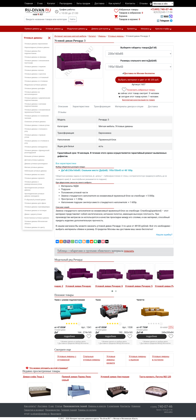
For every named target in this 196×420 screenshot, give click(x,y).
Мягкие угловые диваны (34, 167)
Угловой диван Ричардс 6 (128, 286)
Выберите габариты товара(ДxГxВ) (138, 47)
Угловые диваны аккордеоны (36, 147)
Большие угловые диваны (34, 156)
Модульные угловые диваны (35, 85)
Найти (72, 19)
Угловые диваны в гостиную (35, 210)
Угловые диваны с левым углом (37, 125)
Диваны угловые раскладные (36, 164)
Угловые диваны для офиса (35, 203)
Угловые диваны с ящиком (35, 67)
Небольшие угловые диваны (35, 171)
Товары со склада (87, 410)
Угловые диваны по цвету (34, 227)
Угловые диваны (54, 29)
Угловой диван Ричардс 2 (68, 286)
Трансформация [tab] (102, 106)
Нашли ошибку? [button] (164, 234)
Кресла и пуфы (163, 29)
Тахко (98, 300)
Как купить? (115, 3)
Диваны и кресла (97, 406)
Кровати (132, 29)
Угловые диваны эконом (34, 70)
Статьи (58, 406)
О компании (113, 406)
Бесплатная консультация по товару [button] (138, 100)
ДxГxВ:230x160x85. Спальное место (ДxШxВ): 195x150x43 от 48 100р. (97, 170)
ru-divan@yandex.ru (40, 414)
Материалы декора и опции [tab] (129, 106)
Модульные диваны (77, 29)
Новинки (135, 406)
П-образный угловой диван (35, 200)
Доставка (99, 3)
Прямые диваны (33, 29)
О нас (40, 3)
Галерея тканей (69, 410)
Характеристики (81, 106)
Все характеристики (66, 163)
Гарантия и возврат (34, 410)
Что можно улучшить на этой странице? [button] (48, 368)
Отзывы (144, 3)
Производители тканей (75, 406)
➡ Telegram (164, 20)
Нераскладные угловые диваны (36, 47)
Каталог (51, 3)
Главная (29, 3)
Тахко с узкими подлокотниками (69, 300)
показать (129, 250)
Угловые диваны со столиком (36, 81)
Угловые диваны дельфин (34, 88)
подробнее (69, 336)
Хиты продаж (83, 3)
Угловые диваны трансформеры (37, 207)
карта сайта (168, 412)
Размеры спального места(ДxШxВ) (138, 60)
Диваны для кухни (101, 29)
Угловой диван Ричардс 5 (158, 286)
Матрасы (146, 29)
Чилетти (140, 300)
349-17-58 (163, 12)
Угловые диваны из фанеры (35, 57)
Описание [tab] (63, 106)
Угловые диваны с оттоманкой (36, 77)
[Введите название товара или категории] (46, 19)
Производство (52, 410)
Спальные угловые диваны (35, 122)
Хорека (118, 29)
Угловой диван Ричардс (97, 286)
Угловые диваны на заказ (34, 174)
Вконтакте (56, 414)
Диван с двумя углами (33, 214)
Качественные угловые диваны (36, 218)
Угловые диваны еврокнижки (36, 44)
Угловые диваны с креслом (35, 74)
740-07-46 (161, 9)
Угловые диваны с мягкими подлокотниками (35, 105)
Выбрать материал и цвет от (138, 80)
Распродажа (65, 3)
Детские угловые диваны (34, 160)
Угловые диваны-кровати (34, 178)
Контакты (130, 3)
